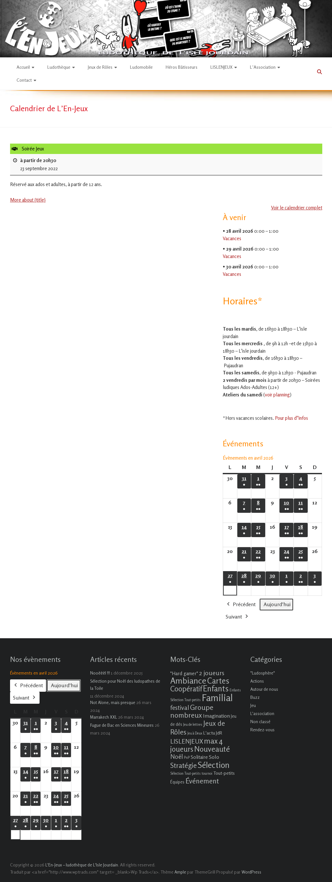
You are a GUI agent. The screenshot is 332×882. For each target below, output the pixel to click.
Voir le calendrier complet (296, 208)
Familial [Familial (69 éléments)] (217, 697)
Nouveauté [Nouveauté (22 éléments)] (212, 749)
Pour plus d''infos (291, 418)
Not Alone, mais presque (112, 702)
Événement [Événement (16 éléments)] (202, 781)
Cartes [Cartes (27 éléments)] (218, 681)
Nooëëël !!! (100, 673)
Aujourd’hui (277, 604)
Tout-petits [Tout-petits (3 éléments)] (224, 773)
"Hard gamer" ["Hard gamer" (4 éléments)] (184, 673)
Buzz (255, 697)
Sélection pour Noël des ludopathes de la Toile (125, 684)
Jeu (253, 705)
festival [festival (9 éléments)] (179, 707)
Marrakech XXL (103, 717)
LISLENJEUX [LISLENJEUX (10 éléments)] (186, 741)
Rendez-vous (262, 729)
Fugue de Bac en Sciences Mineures (122, 725)
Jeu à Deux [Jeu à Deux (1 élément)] (194, 733)
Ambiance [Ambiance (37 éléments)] (188, 681)
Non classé (260, 721)
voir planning (277, 395)
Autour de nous (264, 689)
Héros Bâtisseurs (181, 67)
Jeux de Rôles (100, 67)
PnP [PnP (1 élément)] (187, 758)
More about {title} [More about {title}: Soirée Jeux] (28, 200)
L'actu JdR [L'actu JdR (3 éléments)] (212, 732)
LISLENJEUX (221, 67)
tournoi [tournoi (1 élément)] (207, 773)
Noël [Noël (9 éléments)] (176, 756)
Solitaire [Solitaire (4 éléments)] (199, 757)
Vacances (232, 238)
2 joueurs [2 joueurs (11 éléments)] (211, 673)
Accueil (23, 67)
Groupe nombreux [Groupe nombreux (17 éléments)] (191, 711)
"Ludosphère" (262, 673)
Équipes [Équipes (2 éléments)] (177, 781)
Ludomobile (141, 67)
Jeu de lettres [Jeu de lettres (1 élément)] (192, 725)
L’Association (263, 67)
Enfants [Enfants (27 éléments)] (216, 688)
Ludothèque (58, 67)
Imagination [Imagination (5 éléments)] (216, 715)
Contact (24, 80)
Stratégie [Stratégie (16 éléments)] (183, 765)
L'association (262, 713)
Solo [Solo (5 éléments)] (214, 757)
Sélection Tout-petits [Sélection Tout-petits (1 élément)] (185, 773)
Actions (257, 681)
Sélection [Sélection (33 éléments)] (214, 765)
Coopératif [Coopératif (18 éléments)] (186, 688)
